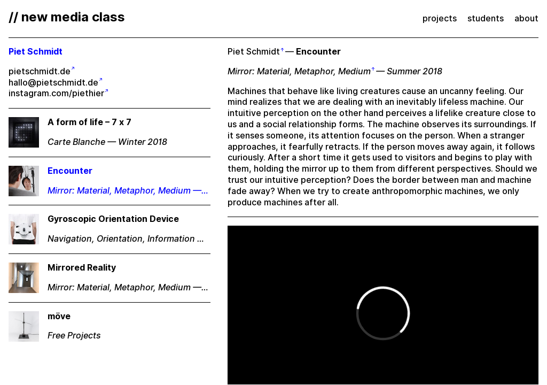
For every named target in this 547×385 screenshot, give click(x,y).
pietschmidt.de (40, 71)
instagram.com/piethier (56, 93)
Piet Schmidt (254, 52)
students (485, 18)
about (526, 18)
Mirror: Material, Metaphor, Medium (299, 71)
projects (440, 18)
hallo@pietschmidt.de (53, 83)
